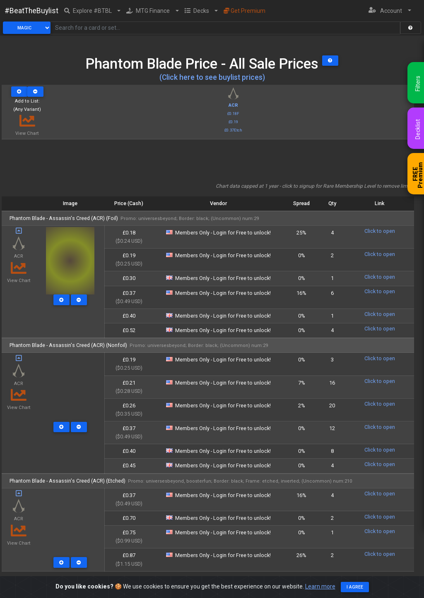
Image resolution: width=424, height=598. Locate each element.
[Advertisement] (208, 163)
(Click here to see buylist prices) (212, 77)
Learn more (320, 586)
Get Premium (244, 10)
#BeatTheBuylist (31, 11)
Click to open (379, 231)
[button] (92, 10)
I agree (355, 587)
